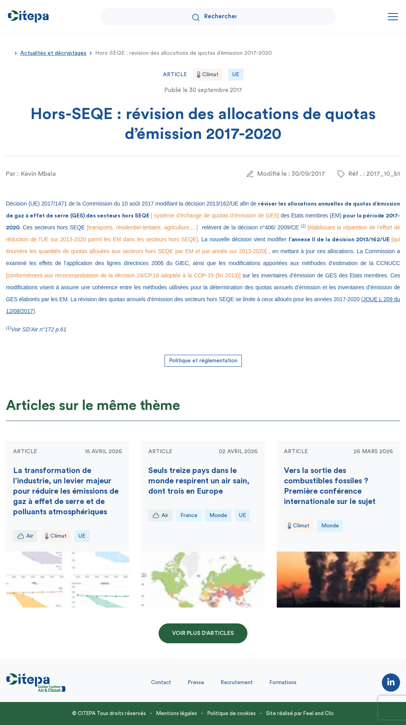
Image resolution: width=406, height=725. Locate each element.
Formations (283, 682)
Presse (196, 682)
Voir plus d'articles (203, 633)
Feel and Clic (318, 713)
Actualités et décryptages (53, 53)
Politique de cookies (231, 713)
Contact (161, 682)
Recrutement (237, 682)
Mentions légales (176, 713)
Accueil (8, 52)
